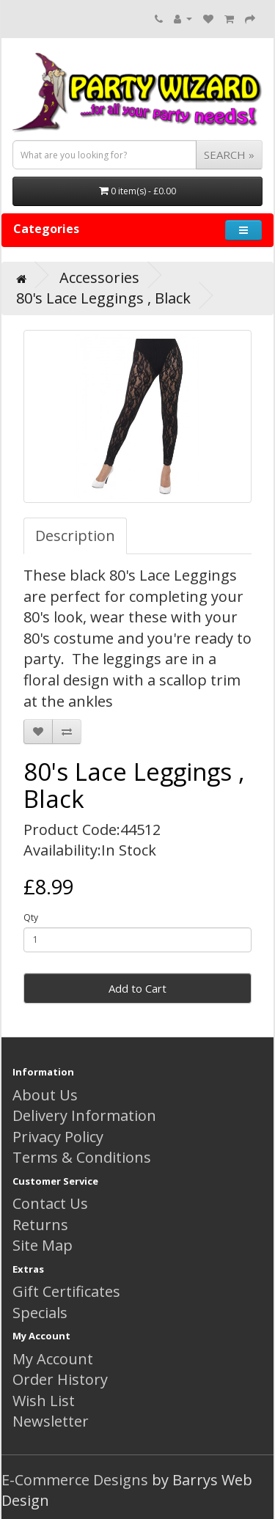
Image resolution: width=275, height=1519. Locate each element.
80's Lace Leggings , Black (103, 298)
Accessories (99, 277)
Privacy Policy (57, 1137)
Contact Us (50, 1203)
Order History (60, 1379)
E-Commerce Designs (74, 1480)
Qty (30, 917)
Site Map (42, 1245)
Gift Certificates (66, 1291)
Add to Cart (137, 988)
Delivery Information (84, 1115)
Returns (40, 1225)
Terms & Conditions (81, 1157)
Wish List (43, 1400)
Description (75, 535)
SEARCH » (229, 154)
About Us (45, 1095)
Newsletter (50, 1421)
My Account (52, 1359)
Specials (39, 1313)
